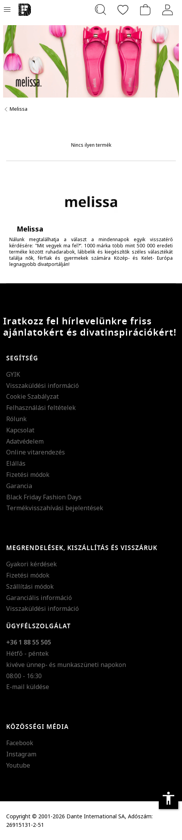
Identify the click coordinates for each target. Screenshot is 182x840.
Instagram (21, 754)
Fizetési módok (27, 474)
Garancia (19, 486)
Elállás (16, 463)
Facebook (19, 743)
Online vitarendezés (35, 452)
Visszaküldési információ (42, 385)
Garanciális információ (39, 597)
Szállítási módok (30, 586)
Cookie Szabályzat (32, 396)
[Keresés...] (100, 9)
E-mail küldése (27, 686)
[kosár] (145, 9)
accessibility (168, 798)
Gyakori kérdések (31, 564)
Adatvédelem (25, 441)
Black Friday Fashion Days (44, 497)
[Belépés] (167, 9)
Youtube (18, 765)
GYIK (13, 374)
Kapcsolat (20, 430)
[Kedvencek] (122, 9)
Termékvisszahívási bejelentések (54, 508)
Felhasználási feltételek (41, 407)
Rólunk (16, 419)
